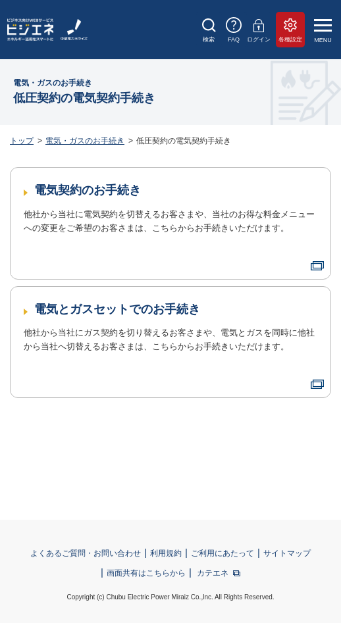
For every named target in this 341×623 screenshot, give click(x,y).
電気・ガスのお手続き (84, 140)
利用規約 (166, 553)
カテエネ (212, 573)
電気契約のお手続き (87, 190)
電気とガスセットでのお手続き (117, 309)
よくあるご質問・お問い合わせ (85, 553)
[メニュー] (325, 30)
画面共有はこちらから (146, 573)
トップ (22, 140)
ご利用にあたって (222, 553)
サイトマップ (287, 553)
